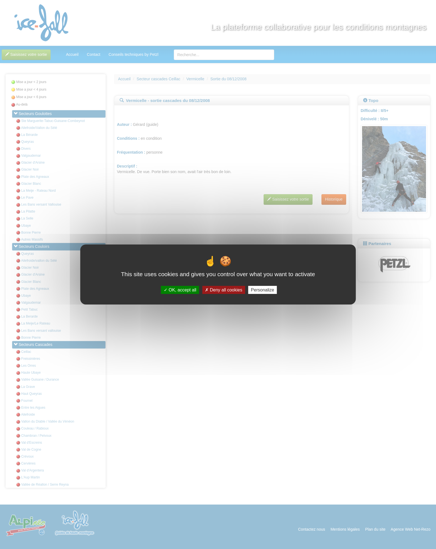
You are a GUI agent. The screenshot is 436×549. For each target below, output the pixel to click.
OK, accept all (180, 290)
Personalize (262, 290)
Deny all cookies (223, 290)
